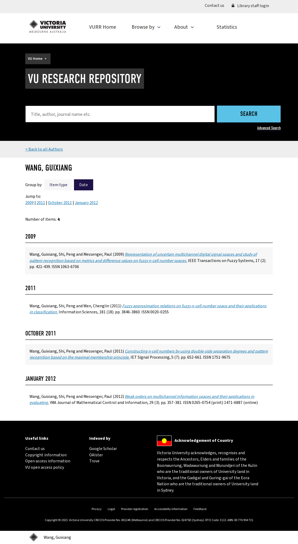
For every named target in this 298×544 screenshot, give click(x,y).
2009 (29, 203)
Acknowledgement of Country (204, 440)
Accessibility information (170, 509)
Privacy (97, 509)
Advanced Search (269, 127)
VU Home (35, 58)
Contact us (216, 5)
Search (248, 114)
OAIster (96, 455)
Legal (111, 509)
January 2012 (86, 203)
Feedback (200, 509)
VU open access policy (44, 467)
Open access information (47, 461)
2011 (41, 203)
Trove (94, 461)
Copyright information (46, 455)
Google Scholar (103, 449)
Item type (58, 185)
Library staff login (250, 6)
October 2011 (60, 203)
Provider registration (134, 509)
